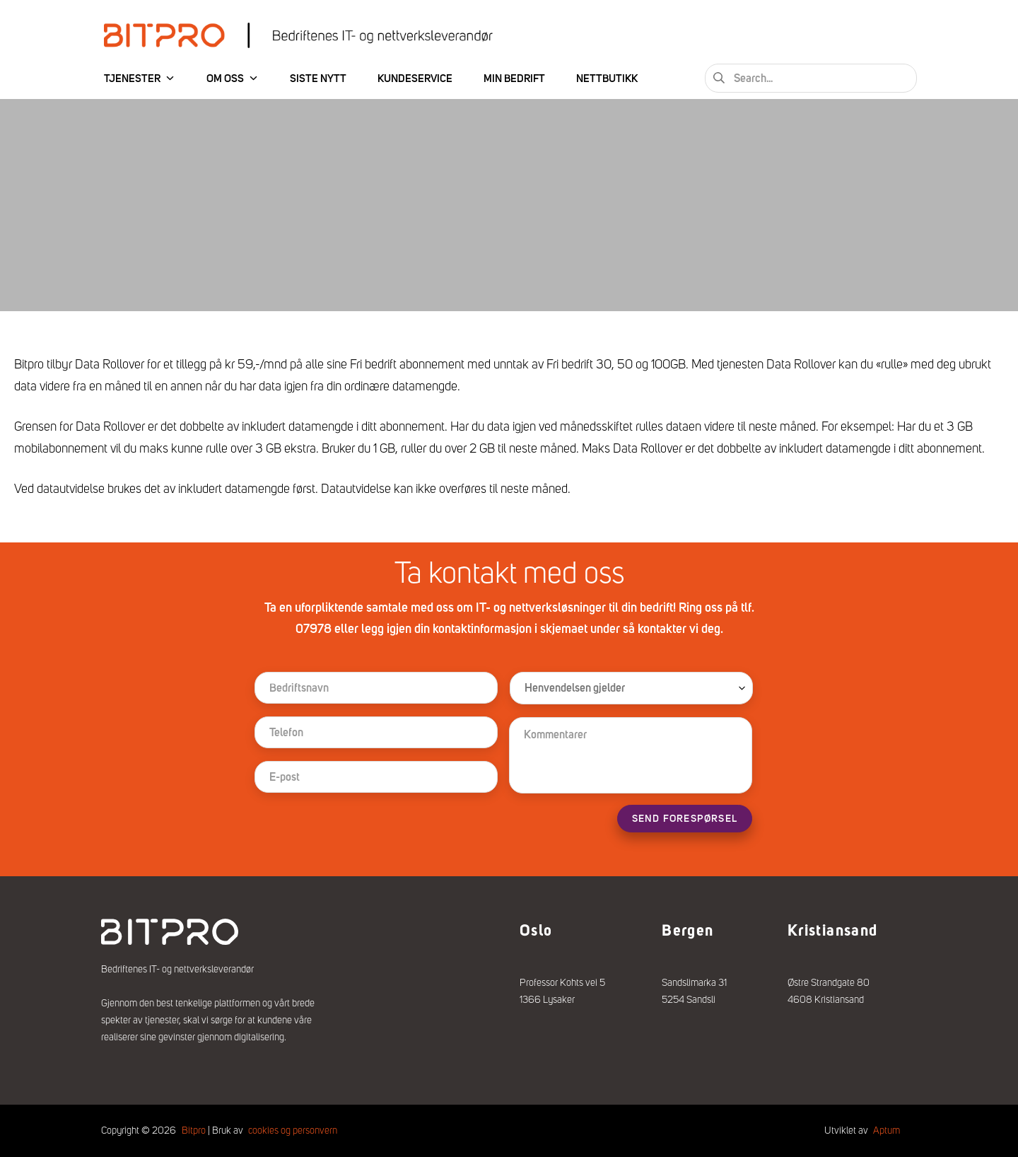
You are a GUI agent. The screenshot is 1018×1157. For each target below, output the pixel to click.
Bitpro (194, 1130)
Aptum (886, 1130)
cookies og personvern (292, 1130)
